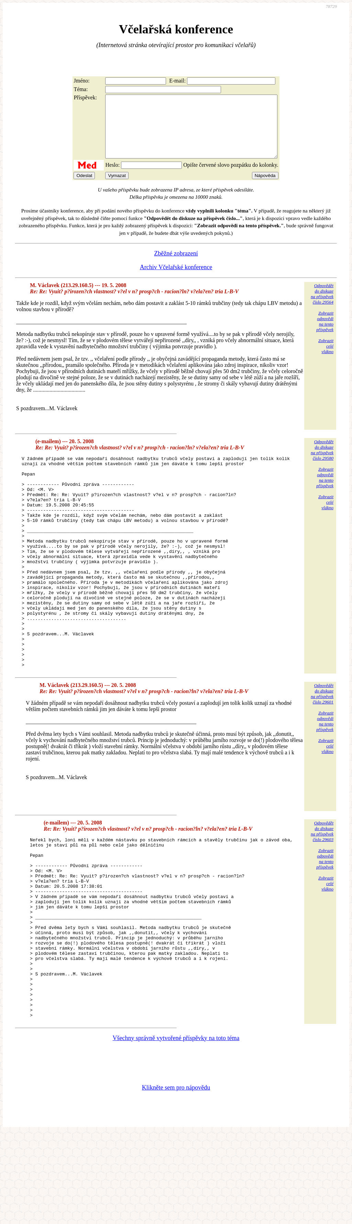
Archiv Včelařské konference (176, 279)
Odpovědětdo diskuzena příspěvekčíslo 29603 (322, 886)
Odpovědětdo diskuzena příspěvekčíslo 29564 (322, 306)
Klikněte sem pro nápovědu (176, 1178)
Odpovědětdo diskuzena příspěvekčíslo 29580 (322, 462)
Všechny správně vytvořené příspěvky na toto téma (176, 1128)
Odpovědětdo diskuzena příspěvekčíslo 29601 (322, 748)
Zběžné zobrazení (176, 265)
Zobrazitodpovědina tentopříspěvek (324, 334)
